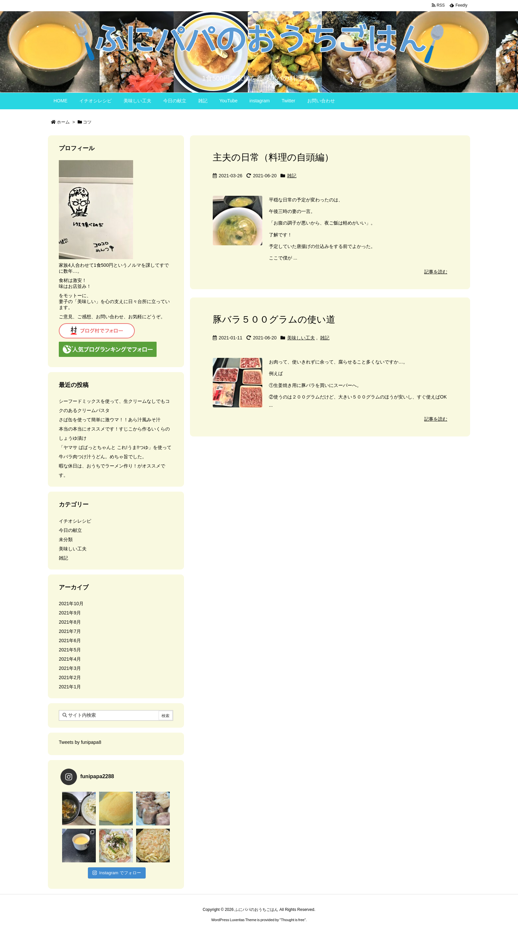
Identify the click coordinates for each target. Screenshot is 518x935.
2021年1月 (70, 686)
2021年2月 (70, 677)
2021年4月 (70, 659)
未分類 (66, 539)
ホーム (63, 122)
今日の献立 (70, 530)
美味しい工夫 (301, 337)
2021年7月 (70, 631)
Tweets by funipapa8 (80, 742)
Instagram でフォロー (116, 872)
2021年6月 (70, 640)
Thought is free (292, 920)
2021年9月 (70, 612)
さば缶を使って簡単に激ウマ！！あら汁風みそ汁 (110, 419)
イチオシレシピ (75, 521)
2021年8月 (70, 622)
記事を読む (435, 271)
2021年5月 (70, 649)
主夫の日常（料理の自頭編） (273, 157)
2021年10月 (71, 603)
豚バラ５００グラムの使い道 (274, 319)
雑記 (291, 175)
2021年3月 (70, 668)
